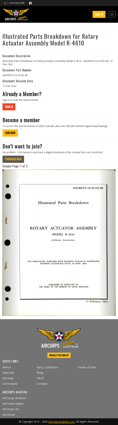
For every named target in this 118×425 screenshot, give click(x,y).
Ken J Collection (47, 367)
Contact (42, 384)
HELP (40, 378)
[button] (11, 243)
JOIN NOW (10, 133)
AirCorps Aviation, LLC (61, 421)
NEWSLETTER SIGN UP (59, 355)
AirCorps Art (11, 409)
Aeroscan (9, 414)
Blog (40, 373)
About (7, 367)
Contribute (10, 384)
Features (8, 373)
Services (8, 378)
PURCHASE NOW (13, 159)
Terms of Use (86, 367)
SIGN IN (99, 14)
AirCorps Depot (13, 403)
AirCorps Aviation (14, 398)
